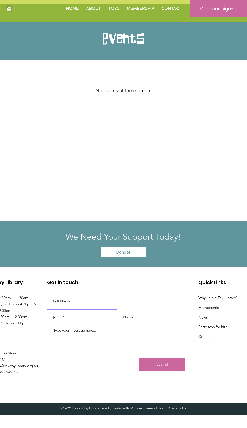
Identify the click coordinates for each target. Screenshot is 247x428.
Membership (208, 307)
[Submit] (162, 364)
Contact (205, 336)
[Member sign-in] (218, 8)
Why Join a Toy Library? (218, 297)
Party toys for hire (212, 326)
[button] (93, 8)
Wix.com (136, 408)
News (203, 317)
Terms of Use (154, 408)
